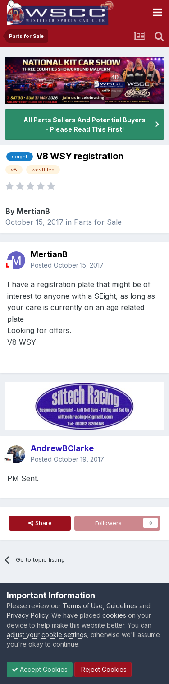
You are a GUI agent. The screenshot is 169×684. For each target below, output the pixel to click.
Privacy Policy (27, 615)
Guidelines (121, 606)
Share (40, 523)
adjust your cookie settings (47, 634)
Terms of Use (83, 606)
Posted (67, 265)
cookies (114, 615)
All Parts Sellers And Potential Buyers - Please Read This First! (84, 124)
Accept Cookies (40, 669)
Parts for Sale (98, 221)
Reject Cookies (103, 669)
